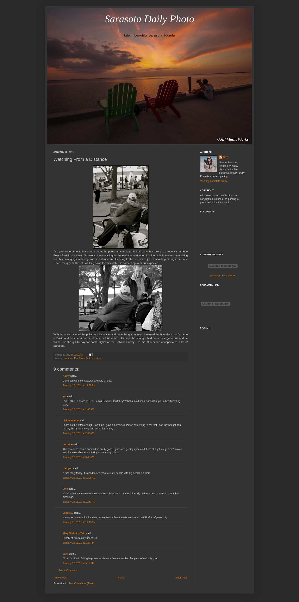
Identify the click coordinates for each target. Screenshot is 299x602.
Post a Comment (68, 570)
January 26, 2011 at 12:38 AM (79, 385)
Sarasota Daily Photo (149, 19)
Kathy (66, 376)
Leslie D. (68, 512)
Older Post (181, 577)
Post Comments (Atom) (81, 583)
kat (64, 396)
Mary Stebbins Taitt (74, 533)
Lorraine (68, 444)
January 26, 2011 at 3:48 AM (78, 457)
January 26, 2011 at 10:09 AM (79, 477)
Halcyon (68, 468)
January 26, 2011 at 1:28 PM (78, 542)
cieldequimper (71, 420)
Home (121, 577)
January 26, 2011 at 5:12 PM (78, 563)
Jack (65, 553)
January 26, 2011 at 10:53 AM (79, 501)
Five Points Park (82, 358)
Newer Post (61, 577)
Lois (65, 488)
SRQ (226, 157)
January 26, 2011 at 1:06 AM (78, 409)
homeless (96, 358)
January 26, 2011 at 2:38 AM (78, 433)
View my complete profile (214, 181)
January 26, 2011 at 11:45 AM (79, 522)
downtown (68, 358)
